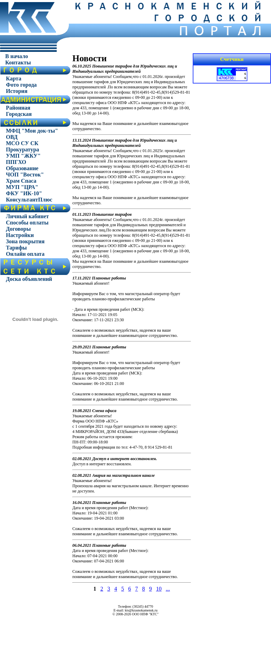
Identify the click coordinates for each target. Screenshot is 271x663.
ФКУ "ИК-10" (24, 193)
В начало (16, 56)
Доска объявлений (29, 279)
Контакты (18, 62)
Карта (13, 78)
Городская (19, 114)
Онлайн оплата (25, 254)
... (168, 589)
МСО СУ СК (22, 143)
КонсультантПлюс (29, 200)
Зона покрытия (25, 241)
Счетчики (232, 59)
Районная (18, 108)
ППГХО (16, 162)
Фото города (21, 85)
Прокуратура (22, 149)
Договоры (18, 229)
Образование (22, 168)
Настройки (20, 235)
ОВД (12, 137)
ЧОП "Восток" (25, 174)
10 (159, 589)
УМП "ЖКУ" (23, 156)
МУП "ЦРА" (22, 187)
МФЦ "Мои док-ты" (32, 131)
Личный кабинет (27, 216)
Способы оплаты (27, 223)
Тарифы (16, 248)
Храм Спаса (21, 181)
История (16, 91)
